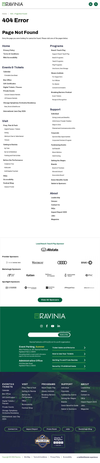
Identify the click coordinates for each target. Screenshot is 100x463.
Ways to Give (56, 124)
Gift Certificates (9, 84)
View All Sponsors (50, 300)
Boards (54, 164)
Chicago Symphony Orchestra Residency (19, 103)
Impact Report (32, 429)
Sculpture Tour (9, 164)
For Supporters (57, 77)
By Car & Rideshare (10, 152)
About (54, 193)
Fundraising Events (58, 145)
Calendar (6, 72)
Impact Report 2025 (59, 212)
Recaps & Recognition (59, 99)
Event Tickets (56, 96)
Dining (6, 133)
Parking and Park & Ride (12, 155)
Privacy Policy (9, 50)
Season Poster (9, 187)
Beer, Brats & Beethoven (12, 106)
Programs (56, 46)
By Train (7, 148)
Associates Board (58, 175)
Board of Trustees (58, 168)
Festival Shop (8, 183)
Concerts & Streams (59, 87)
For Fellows (56, 80)
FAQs (5, 176)
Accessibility (8, 180)
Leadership (55, 198)
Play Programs (57, 65)
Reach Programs (57, 57)
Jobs (53, 216)
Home (4, 14)
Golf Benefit (56, 148)
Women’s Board (57, 171)
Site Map (27, 457)
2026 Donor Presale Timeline (61, 121)
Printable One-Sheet (11, 75)
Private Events (9, 91)
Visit (5, 121)
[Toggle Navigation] (90, 4)
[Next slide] (91, 260)
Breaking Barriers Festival (61, 92)
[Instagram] (41, 326)
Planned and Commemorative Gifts (63, 128)
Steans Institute (57, 73)
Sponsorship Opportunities (61, 136)
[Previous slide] (8, 260)
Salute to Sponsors (58, 183)
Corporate (55, 133)
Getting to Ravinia (10, 145)
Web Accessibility (10, 58)
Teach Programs (57, 61)
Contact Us (55, 205)
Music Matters (57, 152)
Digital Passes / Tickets (12, 129)
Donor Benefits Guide (59, 180)
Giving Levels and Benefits (60, 117)
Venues (6, 140)
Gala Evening (56, 156)
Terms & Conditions (11, 54)
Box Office (7, 80)
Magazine (55, 219)
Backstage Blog (85, 429)
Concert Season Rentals (12, 94)
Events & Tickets (13, 67)
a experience (87, 457)
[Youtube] (52, 326)
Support (55, 109)
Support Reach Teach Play (60, 54)
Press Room (52, 429)
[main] (50, 122)
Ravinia (13, 4)
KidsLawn (7, 167)
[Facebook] (47, 326)
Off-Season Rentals (10, 98)
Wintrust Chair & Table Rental (13, 136)
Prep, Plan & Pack (10, 125)
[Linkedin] (58, 326)
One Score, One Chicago (60, 68)
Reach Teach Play (58, 50)
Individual (55, 114)
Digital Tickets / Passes (12, 87)
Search (96, 4)
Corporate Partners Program (61, 140)
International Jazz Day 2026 (14, 111)
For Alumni (55, 84)
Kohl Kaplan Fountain (11, 171)
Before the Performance (13, 160)
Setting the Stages (58, 161)
